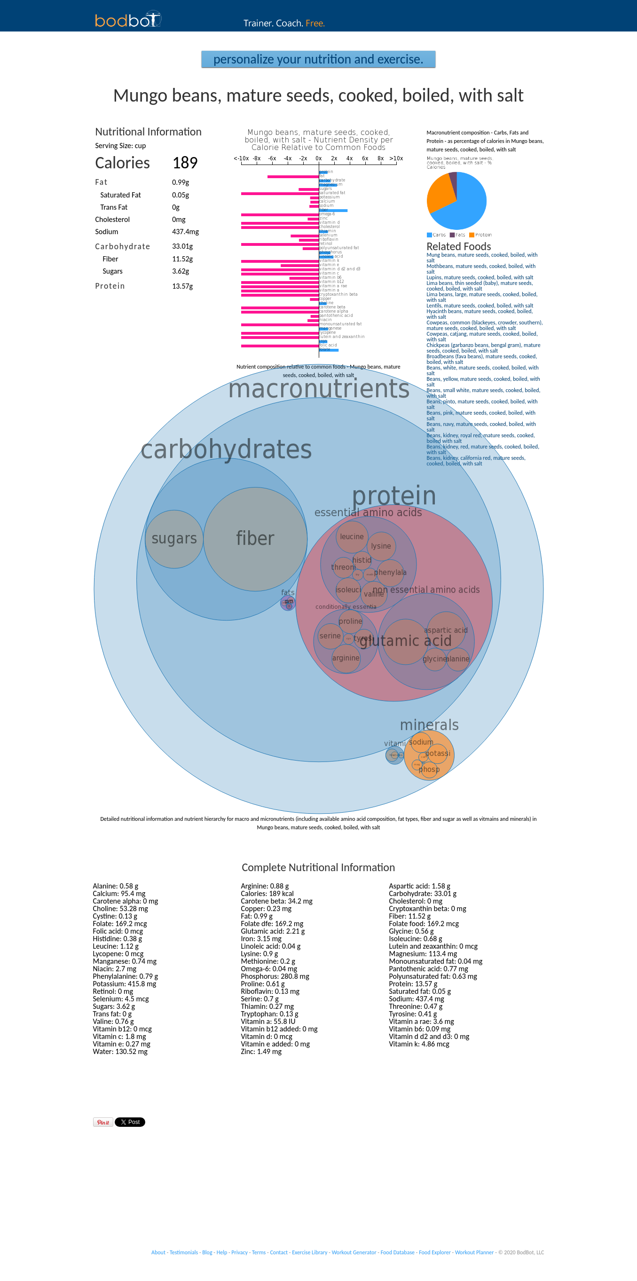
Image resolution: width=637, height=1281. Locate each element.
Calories (122, 162)
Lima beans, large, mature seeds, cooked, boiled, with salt (482, 297)
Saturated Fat (121, 194)
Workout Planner (474, 1252)
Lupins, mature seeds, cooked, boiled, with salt (480, 277)
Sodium (106, 231)
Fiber (110, 258)
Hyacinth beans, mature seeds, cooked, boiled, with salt (480, 314)
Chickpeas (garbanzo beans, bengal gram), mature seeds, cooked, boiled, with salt (484, 348)
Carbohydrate (123, 246)
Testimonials (184, 1252)
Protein (110, 286)
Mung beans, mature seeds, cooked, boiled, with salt (482, 257)
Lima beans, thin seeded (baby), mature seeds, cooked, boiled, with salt (480, 286)
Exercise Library (309, 1252)
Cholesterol (112, 219)
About (158, 1252)
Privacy (239, 1252)
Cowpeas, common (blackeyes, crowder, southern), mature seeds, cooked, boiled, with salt (485, 325)
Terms (259, 1252)
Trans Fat (114, 207)
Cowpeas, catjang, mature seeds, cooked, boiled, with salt (482, 336)
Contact (279, 1252)
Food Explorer (435, 1252)
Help (222, 1252)
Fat (101, 182)
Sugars (113, 271)
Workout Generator (354, 1252)
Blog (207, 1252)
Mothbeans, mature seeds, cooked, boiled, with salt (481, 269)
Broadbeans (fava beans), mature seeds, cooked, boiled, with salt (482, 359)
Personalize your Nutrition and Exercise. (318, 59)
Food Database (398, 1252)
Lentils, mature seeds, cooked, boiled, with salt (480, 305)
